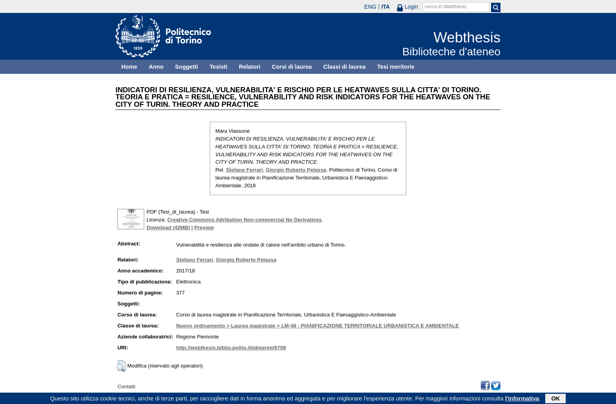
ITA (385, 6)
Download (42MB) (168, 227)
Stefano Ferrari (244, 170)
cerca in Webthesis (445, 6)
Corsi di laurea (292, 67)
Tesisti (218, 67)
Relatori (249, 67)
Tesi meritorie (395, 67)
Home (129, 67)
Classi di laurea (344, 67)
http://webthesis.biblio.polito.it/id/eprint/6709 (231, 348)
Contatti (126, 386)
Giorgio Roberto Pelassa (296, 170)
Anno (156, 67)
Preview (204, 227)
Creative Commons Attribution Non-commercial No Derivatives (244, 220)
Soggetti (186, 67)
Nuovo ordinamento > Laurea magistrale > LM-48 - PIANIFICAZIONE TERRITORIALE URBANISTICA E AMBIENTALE (317, 326)
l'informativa (522, 399)
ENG (370, 6)
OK (555, 399)
